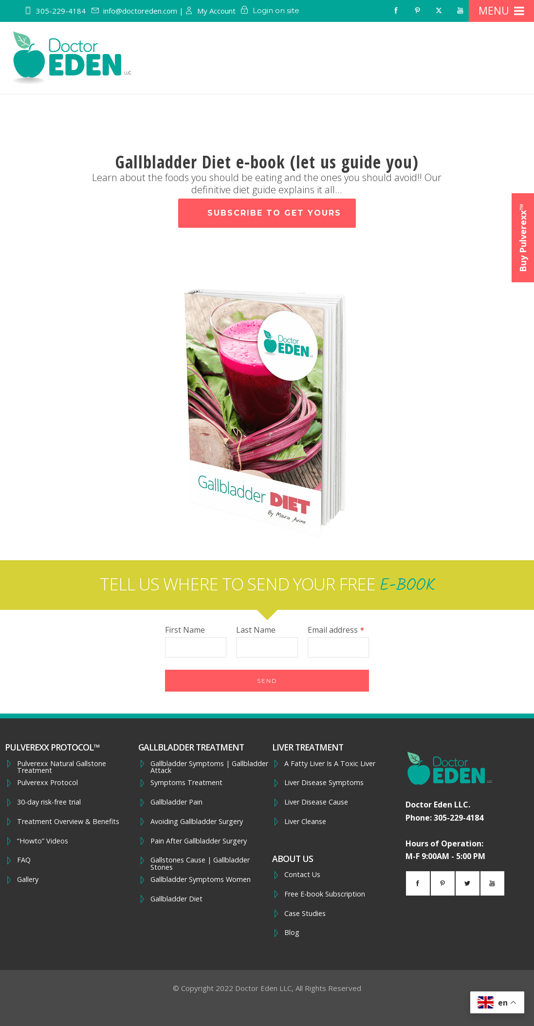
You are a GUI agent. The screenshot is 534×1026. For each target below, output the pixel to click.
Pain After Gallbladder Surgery (198, 841)
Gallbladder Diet (176, 899)
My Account (216, 11)
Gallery (27, 879)
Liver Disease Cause (316, 802)
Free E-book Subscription (324, 894)
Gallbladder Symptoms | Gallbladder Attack (209, 767)
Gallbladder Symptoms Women (200, 879)
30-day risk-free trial (49, 802)
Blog (291, 932)
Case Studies (305, 913)
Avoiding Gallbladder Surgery (196, 821)
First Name (185, 629)
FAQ (24, 860)
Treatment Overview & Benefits (68, 821)
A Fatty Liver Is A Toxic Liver (329, 763)
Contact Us (302, 874)
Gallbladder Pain (176, 802)
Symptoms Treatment (186, 782)
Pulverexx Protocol (47, 782)
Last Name (256, 629)
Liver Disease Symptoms (324, 782)
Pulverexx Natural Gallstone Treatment (61, 767)
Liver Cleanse (305, 821)
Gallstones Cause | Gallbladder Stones (200, 864)
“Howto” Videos (42, 841)
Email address (336, 629)
